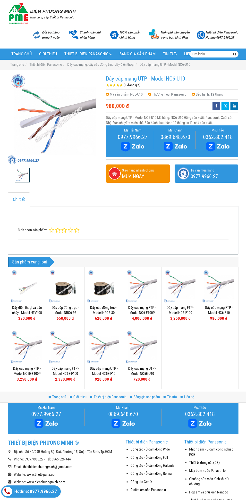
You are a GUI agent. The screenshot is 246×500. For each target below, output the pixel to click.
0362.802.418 (218, 137)
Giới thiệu (48, 54)
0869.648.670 (175, 137)
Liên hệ (187, 397)
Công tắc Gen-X (141, 482)
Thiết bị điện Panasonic (86, 54)
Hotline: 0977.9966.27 (29, 491)
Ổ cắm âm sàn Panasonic (148, 490)
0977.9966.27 (132, 137)
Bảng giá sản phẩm (137, 54)
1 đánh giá (132, 85)
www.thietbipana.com (42, 474)
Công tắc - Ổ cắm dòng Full (149, 457)
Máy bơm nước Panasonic (207, 470)
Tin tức (170, 54)
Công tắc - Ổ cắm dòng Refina (151, 473)
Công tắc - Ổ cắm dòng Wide (150, 449)
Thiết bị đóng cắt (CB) (204, 462)
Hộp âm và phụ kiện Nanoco (208, 492)
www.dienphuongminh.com (46, 482)
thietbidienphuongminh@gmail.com (47, 467)
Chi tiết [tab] (19, 199)
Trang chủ (21, 54)
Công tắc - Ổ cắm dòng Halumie (152, 465)
